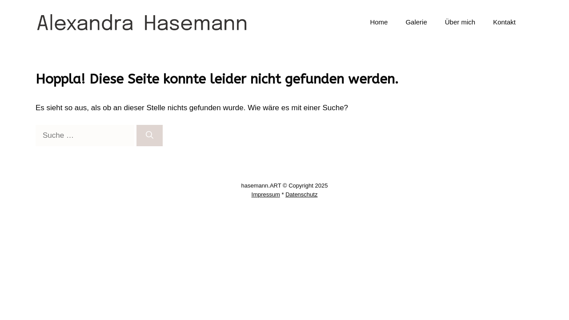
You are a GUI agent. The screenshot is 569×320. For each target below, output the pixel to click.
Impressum (266, 194)
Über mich (460, 22)
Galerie (416, 22)
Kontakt (504, 22)
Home (379, 22)
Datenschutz (301, 194)
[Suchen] (149, 135)
